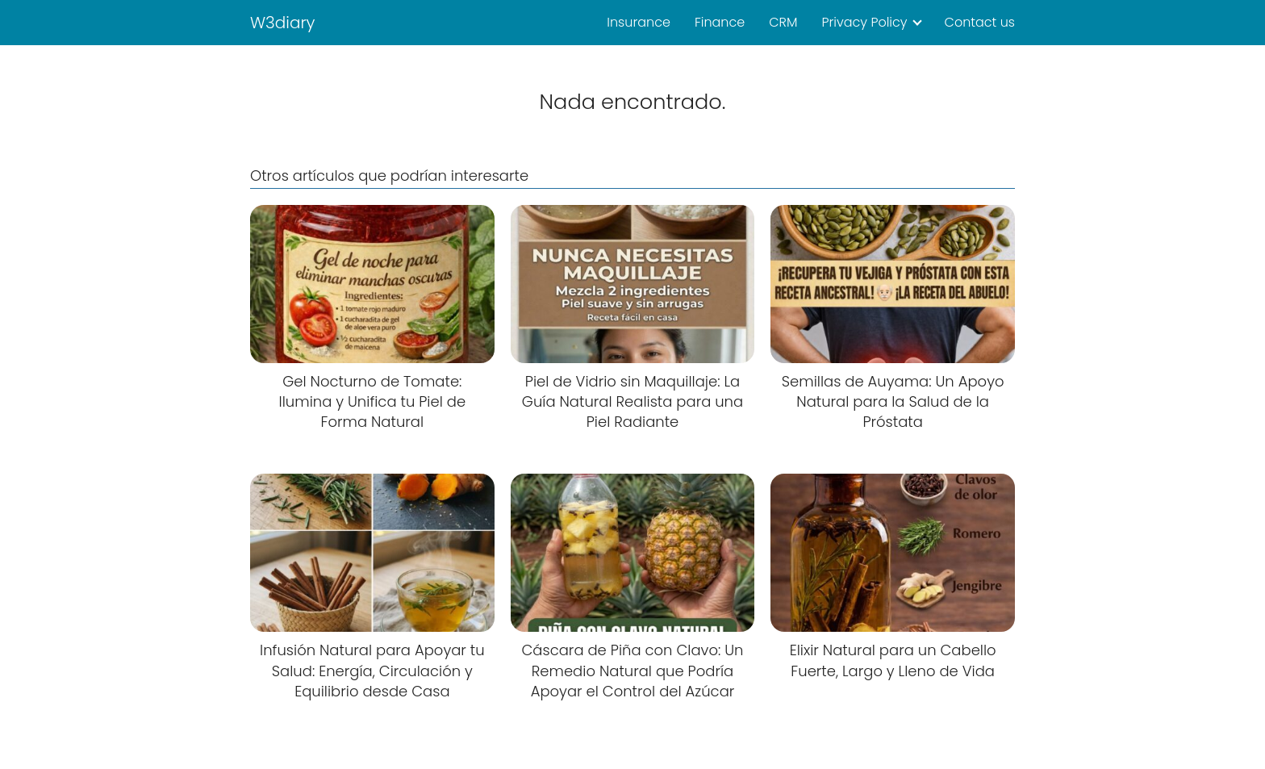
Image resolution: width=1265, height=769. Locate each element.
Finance (720, 22)
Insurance (638, 22)
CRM (783, 22)
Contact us (980, 22)
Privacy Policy (864, 22)
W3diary (282, 22)
